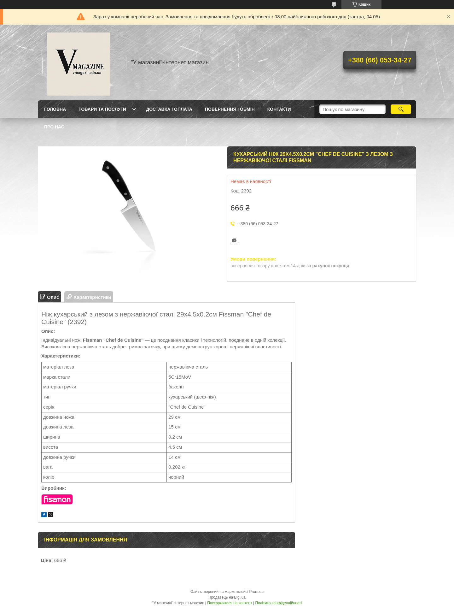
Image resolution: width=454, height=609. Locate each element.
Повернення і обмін (230, 109)
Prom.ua (256, 591)
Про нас (54, 126)
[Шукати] (401, 109)
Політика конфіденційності (278, 603)
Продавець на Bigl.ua (227, 597)
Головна (55, 109)
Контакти (279, 109)
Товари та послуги (102, 109)
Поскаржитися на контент (229, 603)
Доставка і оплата (169, 109)
